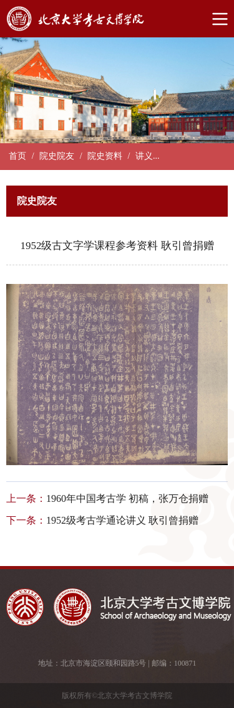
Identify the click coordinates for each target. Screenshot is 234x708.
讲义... (147, 156)
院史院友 (56, 156)
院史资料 (104, 156)
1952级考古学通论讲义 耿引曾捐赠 (122, 520)
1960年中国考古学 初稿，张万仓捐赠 (127, 498)
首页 (17, 156)
